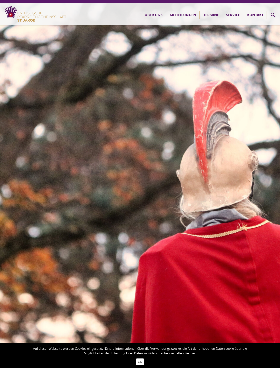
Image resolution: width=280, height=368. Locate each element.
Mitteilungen (183, 14)
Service (233, 14)
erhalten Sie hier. (183, 353)
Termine (211, 14)
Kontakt (255, 14)
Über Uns (154, 14)
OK (140, 362)
